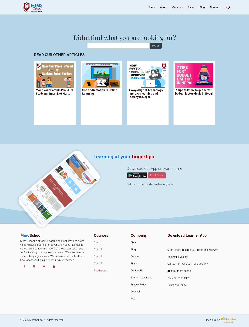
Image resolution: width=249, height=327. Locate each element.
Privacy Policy (138, 284)
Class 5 (98, 249)
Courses (177, 7)
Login (228, 7)
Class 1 (98, 242)
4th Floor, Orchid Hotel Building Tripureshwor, (193, 249)
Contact (214, 7)
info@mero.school (180, 270)
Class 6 (98, 256)
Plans (191, 7)
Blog (202, 7)
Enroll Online (157, 184)
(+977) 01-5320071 (180, 263)
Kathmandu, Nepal (178, 256)
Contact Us (137, 270)
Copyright (136, 291)
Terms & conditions (141, 277)
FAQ (133, 298)
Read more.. (101, 270)
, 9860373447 (200, 263)
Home (151, 7)
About (163, 7)
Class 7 (98, 263)
